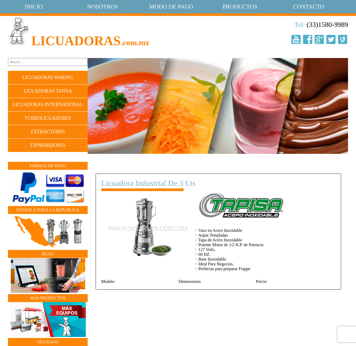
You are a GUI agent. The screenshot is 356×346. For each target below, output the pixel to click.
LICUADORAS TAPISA (48, 91)
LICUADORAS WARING (47, 77)
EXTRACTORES (48, 131)
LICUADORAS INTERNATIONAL (48, 104)
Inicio (34, 6)
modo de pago (171, 6)
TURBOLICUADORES (47, 118)
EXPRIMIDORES (47, 145)
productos (240, 6)
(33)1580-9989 (327, 24)
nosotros (102, 6)
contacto (308, 6)
